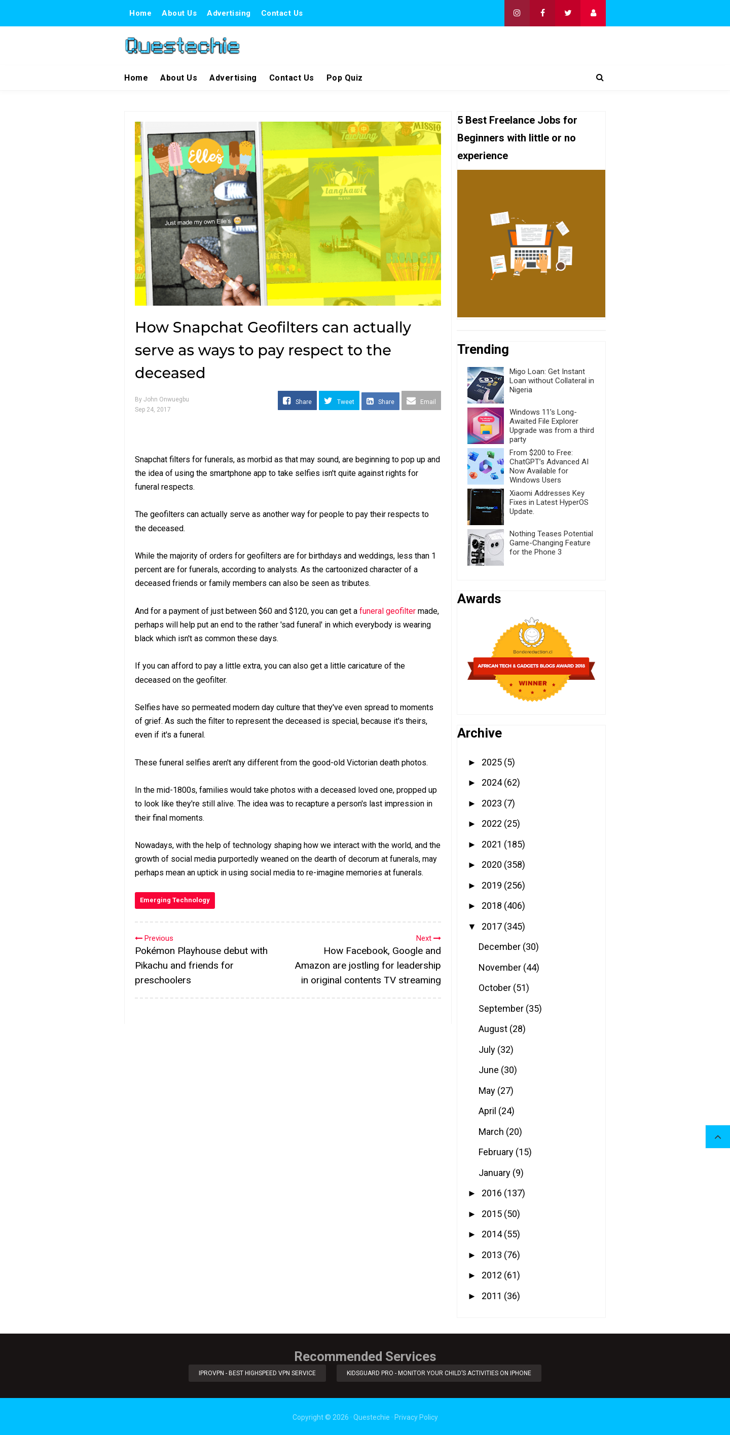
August (494, 1028)
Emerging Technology (175, 900)
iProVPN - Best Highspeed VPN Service (256, 1372)
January (496, 1172)
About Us (179, 13)
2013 (493, 1254)
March (492, 1131)
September (502, 1008)
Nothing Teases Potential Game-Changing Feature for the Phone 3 (551, 543)
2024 (493, 782)
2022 (493, 823)
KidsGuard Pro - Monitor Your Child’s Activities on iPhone (440, 1372)
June (490, 1069)
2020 (493, 864)
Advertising (229, 13)
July (488, 1049)
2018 (493, 905)
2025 (493, 762)
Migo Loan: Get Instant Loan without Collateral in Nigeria (551, 380)
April (488, 1111)
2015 (493, 1213)
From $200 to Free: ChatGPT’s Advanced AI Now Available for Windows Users (549, 466)
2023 (493, 803)
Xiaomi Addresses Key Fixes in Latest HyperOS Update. (549, 502)
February (497, 1152)
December (501, 946)
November (501, 967)
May (488, 1090)
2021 (493, 844)
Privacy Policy (416, 1416)
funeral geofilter (387, 611)
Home (140, 13)
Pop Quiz (344, 78)
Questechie (371, 1416)
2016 (493, 1193)
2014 (493, 1234)
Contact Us (282, 13)
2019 (493, 885)
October (496, 987)
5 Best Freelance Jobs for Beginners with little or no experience (517, 138)
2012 (493, 1275)
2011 (493, 1296)
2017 (493, 926)
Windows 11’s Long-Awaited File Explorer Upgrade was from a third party (551, 426)
